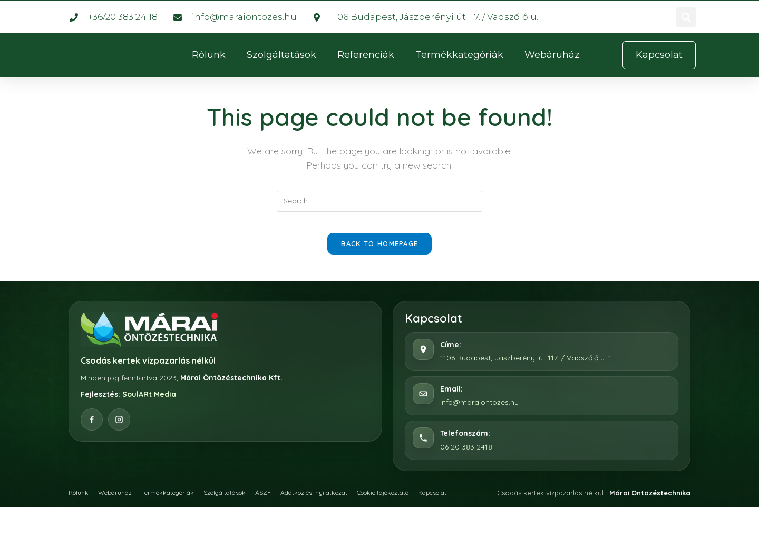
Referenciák (365, 55)
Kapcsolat (474, 502)
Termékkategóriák (459, 55)
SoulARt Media (149, 404)
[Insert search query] (379, 201)
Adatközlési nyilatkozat (338, 502)
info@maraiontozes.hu (479, 412)
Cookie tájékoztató (417, 502)
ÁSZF (284, 502)
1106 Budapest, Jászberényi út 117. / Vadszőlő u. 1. (526, 368)
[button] (686, 17)
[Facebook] (92, 430)
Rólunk (209, 55)
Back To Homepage (380, 254)
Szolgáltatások (281, 55)
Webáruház (552, 55)
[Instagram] (119, 430)
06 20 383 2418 (466, 457)
